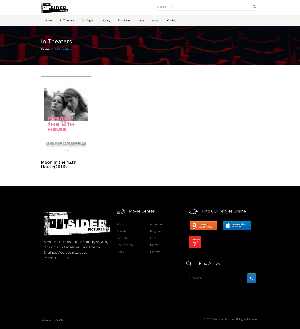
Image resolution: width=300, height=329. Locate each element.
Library (106, 20)
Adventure (156, 224)
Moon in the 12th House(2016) (58, 164)
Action (120, 224)
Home (48, 20)
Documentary (125, 245)
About (156, 20)
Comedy (122, 238)
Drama (154, 245)
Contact (172, 20)
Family (120, 252)
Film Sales (124, 20)
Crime (153, 238)
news (141, 20)
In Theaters (67, 20)
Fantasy (155, 252)
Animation (123, 231)
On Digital (88, 20)
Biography (156, 231)
